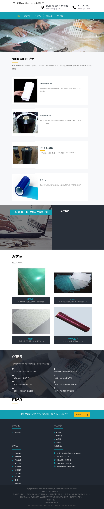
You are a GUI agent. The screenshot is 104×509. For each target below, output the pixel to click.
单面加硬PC (31, 299)
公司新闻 (18, 453)
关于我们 (27, 16)
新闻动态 (49, 16)
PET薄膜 (59, 436)
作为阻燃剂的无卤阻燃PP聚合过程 (65, 372)
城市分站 (18, 483)
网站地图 (18, 477)
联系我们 (60, 16)
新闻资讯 (18, 467)
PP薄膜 (58, 439)
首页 (18, 16)
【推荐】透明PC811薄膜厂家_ (22, 384)
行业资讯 (18, 457)
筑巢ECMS (55, 502)
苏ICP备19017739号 (55, 491)
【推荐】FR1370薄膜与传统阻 (64, 391)
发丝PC (31, 339)
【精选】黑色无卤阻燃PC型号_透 (65, 384)
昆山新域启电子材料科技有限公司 (31, 212)
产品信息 (18, 460)
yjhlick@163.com (84, 9)
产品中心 (38, 16)
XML (16, 480)
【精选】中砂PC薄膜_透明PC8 (22, 391)
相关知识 (18, 463)
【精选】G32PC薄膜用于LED (22, 378)
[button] (8, 35)
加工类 (58, 442)
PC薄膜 (58, 432)
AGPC (72, 299)
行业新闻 (18, 473)
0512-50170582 (83, 6)
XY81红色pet (73, 339)
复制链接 (50, 489)
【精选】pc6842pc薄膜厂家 (63, 378)
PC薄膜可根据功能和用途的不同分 (24, 372)
